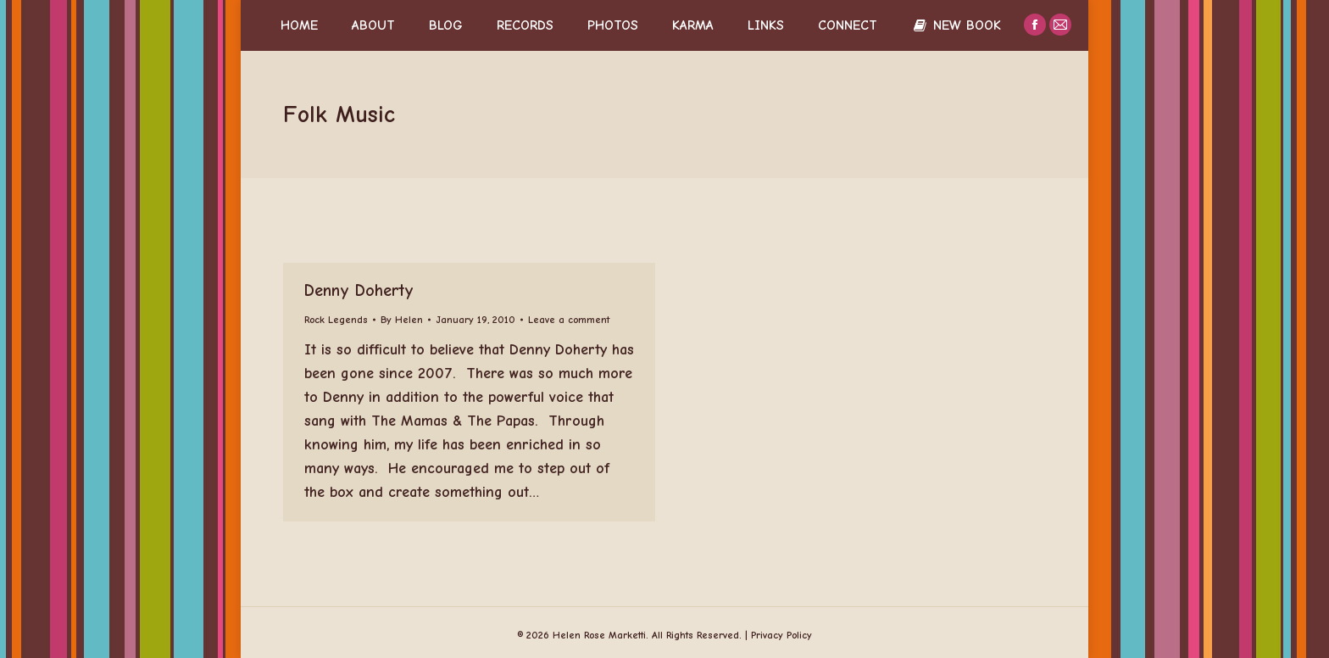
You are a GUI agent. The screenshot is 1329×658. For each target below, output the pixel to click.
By (402, 320)
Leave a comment (568, 320)
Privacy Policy (781, 635)
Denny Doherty (359, 290)
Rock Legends (336, 320)
